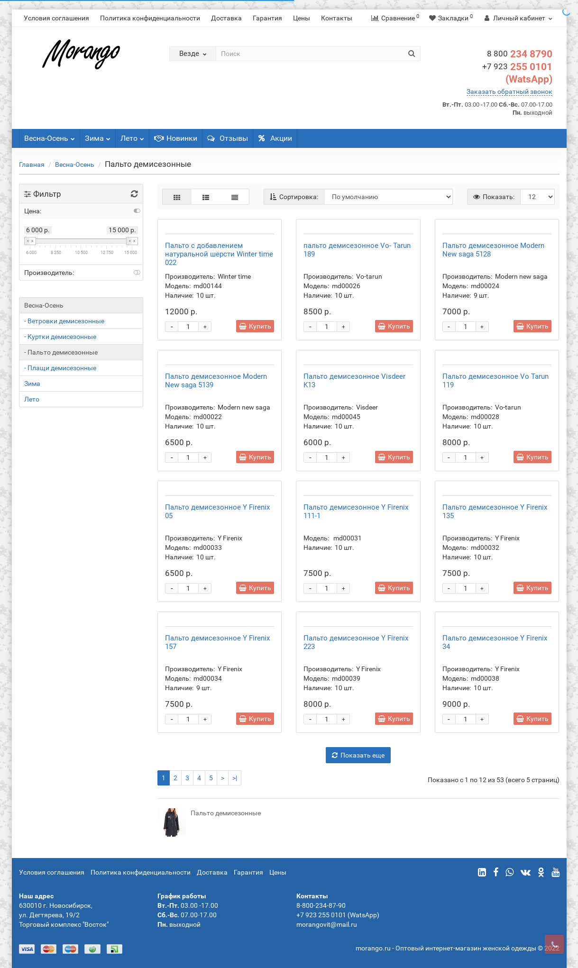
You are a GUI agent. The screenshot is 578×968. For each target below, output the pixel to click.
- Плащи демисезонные (60, 368)
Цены (301, 18)
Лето (132, 136)
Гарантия (267, 18)
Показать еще (358, 755)
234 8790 (519, 54)
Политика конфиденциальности (150, 18)
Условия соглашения (56, 18)
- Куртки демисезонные (60, 336)
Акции (275, 138)
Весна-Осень (49, 136)
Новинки (175, 138)
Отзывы (227, 138)
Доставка (226, 18)
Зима (97, 136)
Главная (32, 164)
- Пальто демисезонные (61, 352)
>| (234, 778)
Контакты (336, 18)
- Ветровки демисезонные (64, 321)
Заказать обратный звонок (509, 91)
